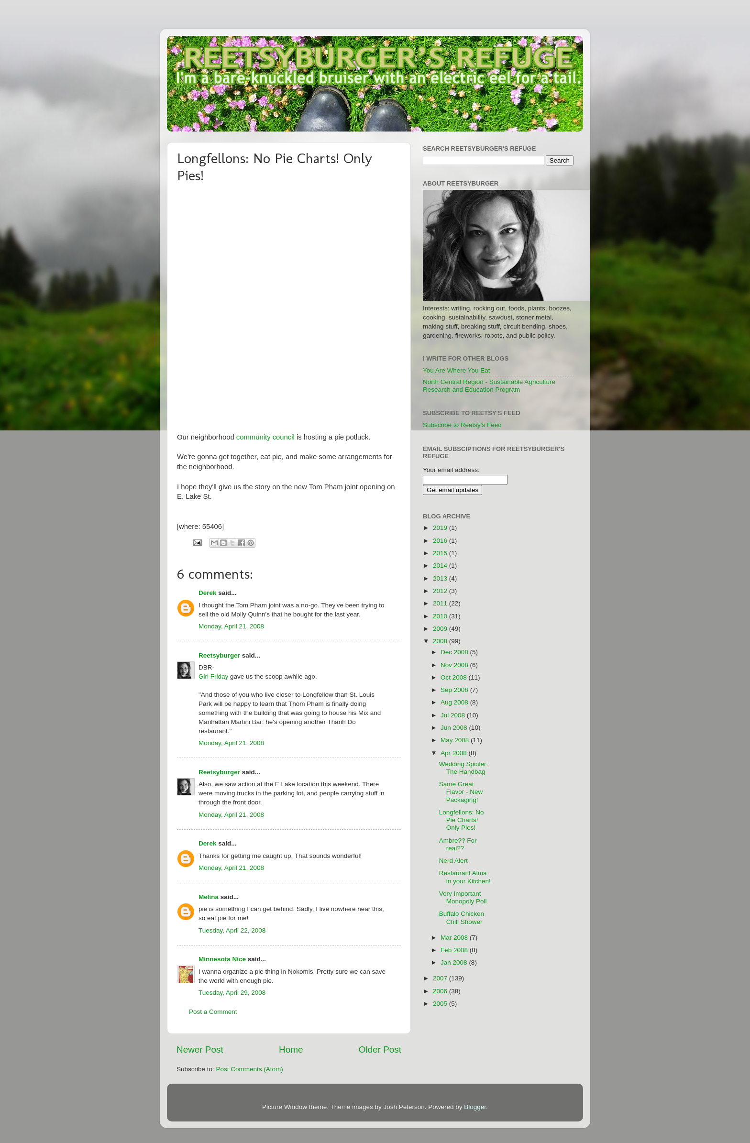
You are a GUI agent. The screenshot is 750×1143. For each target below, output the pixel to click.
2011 (441, 603)
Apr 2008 (455, 753)
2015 (441, 553)
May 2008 (456, 740)
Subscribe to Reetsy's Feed (462, 425)
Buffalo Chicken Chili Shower (461, 917)
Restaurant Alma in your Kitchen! (465, 876)
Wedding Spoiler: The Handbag (463, 767)
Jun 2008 (455, 727)
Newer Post (199, 1049)
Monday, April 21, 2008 (231, 626)
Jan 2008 (455, 962)
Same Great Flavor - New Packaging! (461, 791)
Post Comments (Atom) (249, 1069)
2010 (441, 616)
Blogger (475, 1106)
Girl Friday (213, 676)
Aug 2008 (455, 702)
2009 (441, 628)
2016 (441, 540)
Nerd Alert (453, 860)
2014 (441, 565)
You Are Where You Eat (456, 370)
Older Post (380, 1049)
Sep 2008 (455, 689)
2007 (441, 978)
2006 (441, 991)
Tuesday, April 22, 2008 (232, 930)
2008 (441, 641)
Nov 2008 (455, 665)
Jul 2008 (454, 715)
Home (291, 1049)
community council (265, 437)
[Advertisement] (544, 652)
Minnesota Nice (222, 959)
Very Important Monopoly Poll (463, 897)
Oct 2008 (455, 677)
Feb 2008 (455, 950)
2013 (441, 578)
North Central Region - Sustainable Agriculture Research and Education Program (489, 385)
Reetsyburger (219, 655)
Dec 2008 (455, 652)
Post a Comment (213, 1011)
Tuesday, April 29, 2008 (232, 992)
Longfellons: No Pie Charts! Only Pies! (461, 820)
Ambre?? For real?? (458, 844)
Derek (208, 592)
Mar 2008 (455, 937)
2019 (441, 527)
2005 (441, 1003)
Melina (209, 897)
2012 (441, 590)
